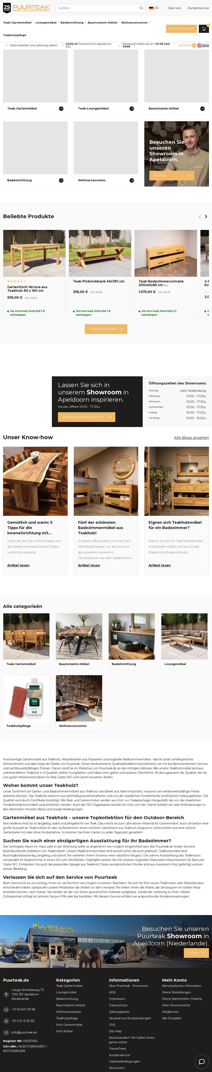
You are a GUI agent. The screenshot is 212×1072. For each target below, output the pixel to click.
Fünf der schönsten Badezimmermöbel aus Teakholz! (100, 527)
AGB (112, 992)
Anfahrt (196, 953)
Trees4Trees (117, 1049)
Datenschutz (118, 1005)
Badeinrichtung (72, 22)
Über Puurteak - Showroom (128, 986)
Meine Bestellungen (176, 992)
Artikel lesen (18, 565)
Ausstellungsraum (181, 28)
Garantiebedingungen (124, 1061)
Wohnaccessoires (134, 22)
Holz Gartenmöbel (69, 1025)
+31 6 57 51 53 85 (23, 1021)
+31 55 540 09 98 (23, 1009)
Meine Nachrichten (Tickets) (182, 999)
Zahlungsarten (119, 1012)
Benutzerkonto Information (181, 986)
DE (153, 8)
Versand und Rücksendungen (130, 1018)
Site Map (115, 1031)
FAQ (112, 1025)
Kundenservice (119, 1055)
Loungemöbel (46, 22)
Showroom (117, 1068)
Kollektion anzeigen (106, 329)
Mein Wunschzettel (176, 1005)
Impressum (117, 999)
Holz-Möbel (64, 1031)
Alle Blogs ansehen (191, 438)
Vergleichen (170, 1012)
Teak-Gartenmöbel (17, 22)
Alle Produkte (171, 1018)
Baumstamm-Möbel (102, 22)
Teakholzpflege (14, 35)
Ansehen (172, 176)
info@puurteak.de (24, 1032)
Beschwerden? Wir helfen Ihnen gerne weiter (132, 1040)
